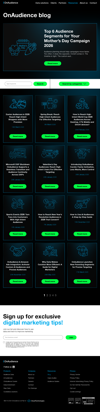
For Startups (32, 388)
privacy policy (14, 346)
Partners (62, 3)
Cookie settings (75, 392)
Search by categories (74, 84)
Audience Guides (53, 381)
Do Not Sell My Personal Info (80, 385)
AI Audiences (8, 378)
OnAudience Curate (10, 381)
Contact (93, 3)
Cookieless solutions (10, 392)
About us (84, 3)
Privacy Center (75, 374)
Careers (31, 381)
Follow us (9, 367)
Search (40, 84)
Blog (49, 374)
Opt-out (73, 388)
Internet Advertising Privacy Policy (81, 381)
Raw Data (7, 388)
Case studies (52, 378)
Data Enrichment (9, 385)
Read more (18, 136)
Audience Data (9, 374)
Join (71, 337)
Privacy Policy (74, 378)
